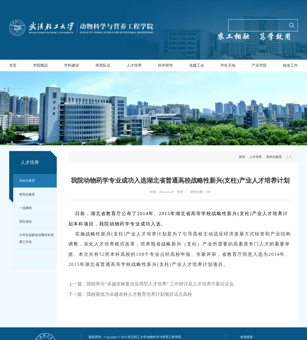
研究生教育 (27, 194)
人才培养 (134, 65)
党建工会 (196, 65)
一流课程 (25, 208)
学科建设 (71, 65)
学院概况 (40, 65)
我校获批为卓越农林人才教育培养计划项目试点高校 (139, 294)
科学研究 (165, 65)
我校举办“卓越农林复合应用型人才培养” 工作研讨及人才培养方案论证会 (160, 283)
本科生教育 (27, 180)
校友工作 (290, 65)
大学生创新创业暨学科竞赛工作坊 (36, 238)
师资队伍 (102, 65)
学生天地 (227, 65)
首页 (13, 65)
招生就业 (25, 221)
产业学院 (259, 65)
